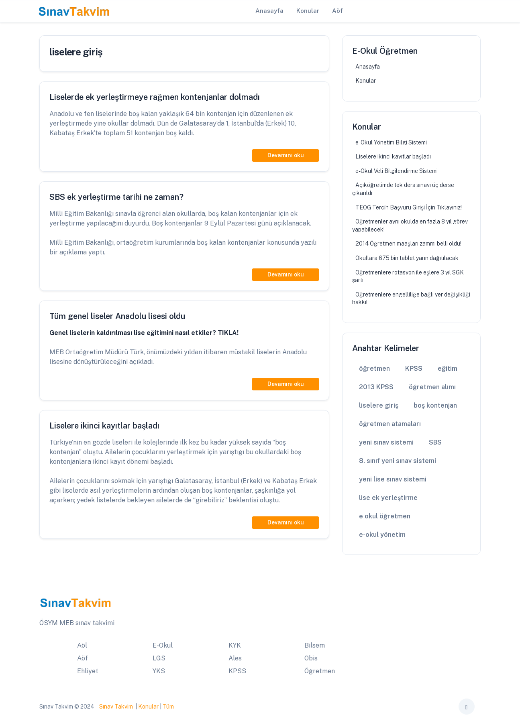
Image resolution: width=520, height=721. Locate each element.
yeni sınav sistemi (386, 442)
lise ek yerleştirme (388, 498)
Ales (235, 658)
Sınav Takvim (116, 706)
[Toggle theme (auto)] (467, 707)
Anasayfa (367, 66)
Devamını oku (285, 155)
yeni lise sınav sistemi (392, 479)
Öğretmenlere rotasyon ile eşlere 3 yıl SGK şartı (408, 276)
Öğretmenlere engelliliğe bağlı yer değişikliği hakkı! (411, 298)
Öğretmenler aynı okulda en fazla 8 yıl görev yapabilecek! (410, 225)
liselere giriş (378, 405)
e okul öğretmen (384, 516)
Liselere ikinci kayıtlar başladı (393, 156)
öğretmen (374, 368)
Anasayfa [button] (269, 10)
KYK (234, 645)
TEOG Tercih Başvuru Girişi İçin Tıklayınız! (408, 207)
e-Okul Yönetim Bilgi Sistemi (391, 142)
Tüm (168, 706)
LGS (159, 658)
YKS (159, 671)
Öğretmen (319, 671)
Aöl (82, 645)
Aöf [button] (337, 10)
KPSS (413, 368)
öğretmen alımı (432, 387)
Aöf (82, 658)
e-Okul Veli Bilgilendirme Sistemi (396, 171)
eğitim (447, 368)
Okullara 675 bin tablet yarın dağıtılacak (407, 258)
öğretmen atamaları (390, 424)
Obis (311, 658)
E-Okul (163, 645)
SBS (435, 442)
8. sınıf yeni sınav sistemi (397, 461)
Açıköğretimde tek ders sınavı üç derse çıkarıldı (403, 189)
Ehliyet (87, 671)
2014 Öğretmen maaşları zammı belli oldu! (408, 243)
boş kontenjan (435, 405)
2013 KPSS (376, 387)
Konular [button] (307, 10)
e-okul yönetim (382, 534)
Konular (365, 80)
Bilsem (314, 645)
